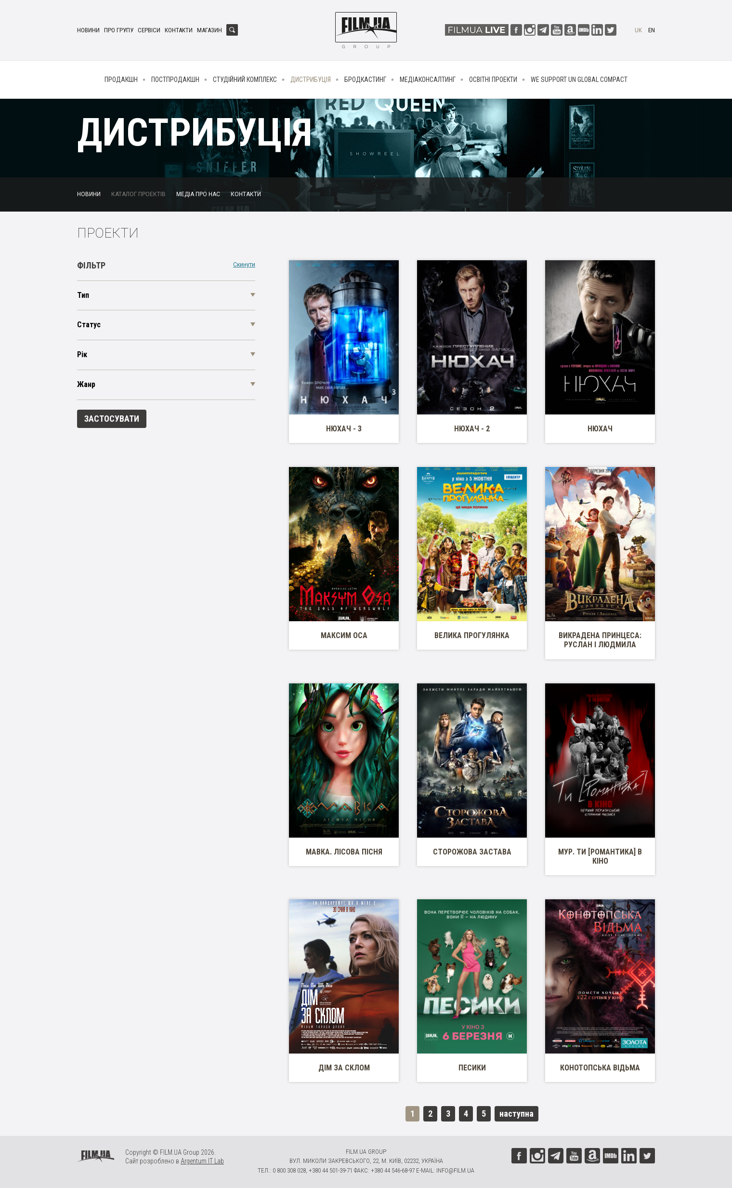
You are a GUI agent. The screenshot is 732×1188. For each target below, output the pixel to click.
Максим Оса (344, 635)
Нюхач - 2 (472, 428)
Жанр (86, 384)
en (651, 30)
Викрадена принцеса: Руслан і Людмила (600, 640)
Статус (89, 324)
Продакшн (121, 79)
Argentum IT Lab (202, 1161)
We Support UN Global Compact (579, 79)
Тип (83, 295)
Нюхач (600, 428)
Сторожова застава (472, 851)
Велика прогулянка (472, 635)
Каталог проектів (138, 194)
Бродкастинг (365, 79)
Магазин (209, 30)
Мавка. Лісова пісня (344, 851)
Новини (88, 30)
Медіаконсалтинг (428, 79)
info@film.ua (455, 1170)
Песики (472, 1067)
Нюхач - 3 (344, 428)
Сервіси (149, 30)
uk (638, 30)
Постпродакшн (175, 79)
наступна (516, 1113)
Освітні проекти (493, 79)
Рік (82, 354)
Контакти (179, 30)
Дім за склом (344, 1067)
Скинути (244, 265)
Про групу (118, 30)
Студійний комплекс (245, 79)
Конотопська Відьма (600, 1067)
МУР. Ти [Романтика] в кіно (600, 856)
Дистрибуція (310, 79)
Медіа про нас (198, 194)
